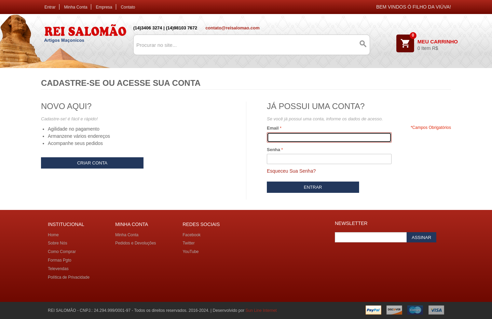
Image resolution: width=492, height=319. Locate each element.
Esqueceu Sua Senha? (291, 171)
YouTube (190, 251)
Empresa (104, 7)
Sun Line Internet (261, 310)
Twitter (188, 243)
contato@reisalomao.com (232, 27)
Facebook (191, 234)
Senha (273, 149)
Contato (128, 7)
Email (273, 128)
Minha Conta (75, 7)
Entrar (50, 7)
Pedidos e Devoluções (135, 243)
